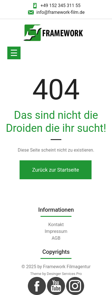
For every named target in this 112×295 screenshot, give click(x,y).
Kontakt (56, 224)
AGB (55, 238)
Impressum (56, 231)
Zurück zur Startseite (54, 170)
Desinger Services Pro (64, 274)
